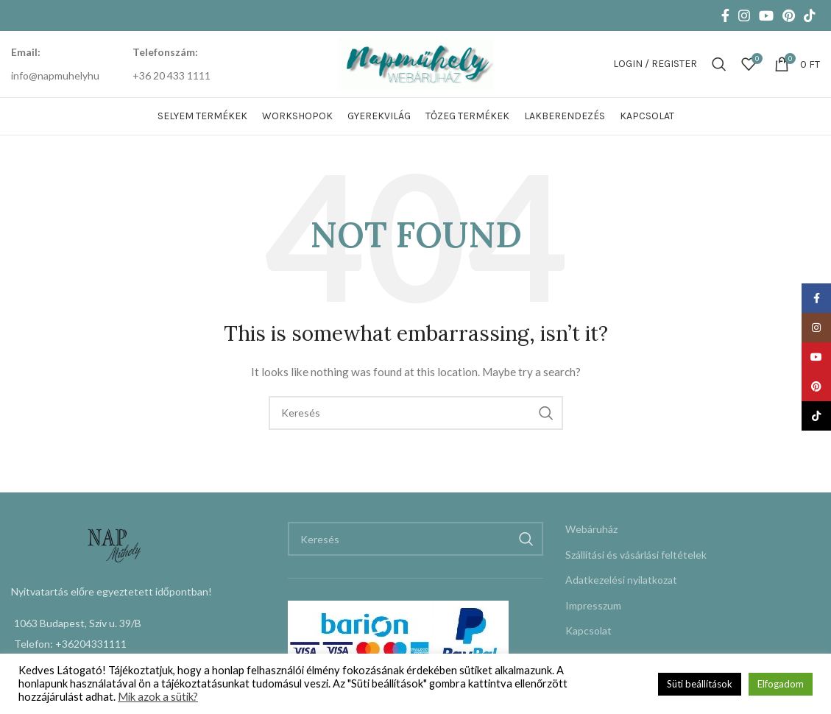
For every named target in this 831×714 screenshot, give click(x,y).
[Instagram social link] (744, 15)
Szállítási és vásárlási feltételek (636, 554)
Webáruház (591, 529)
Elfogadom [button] (780, 684)
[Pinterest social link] (788, 15)
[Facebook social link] (725, 15)
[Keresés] (719, 64)
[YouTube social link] (766, 15)
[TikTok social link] (809, 15)
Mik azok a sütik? (158, 696)
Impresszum (593, 605)
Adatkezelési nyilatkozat (621, 579)
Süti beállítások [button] (699, 684)
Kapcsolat (588, 630)
